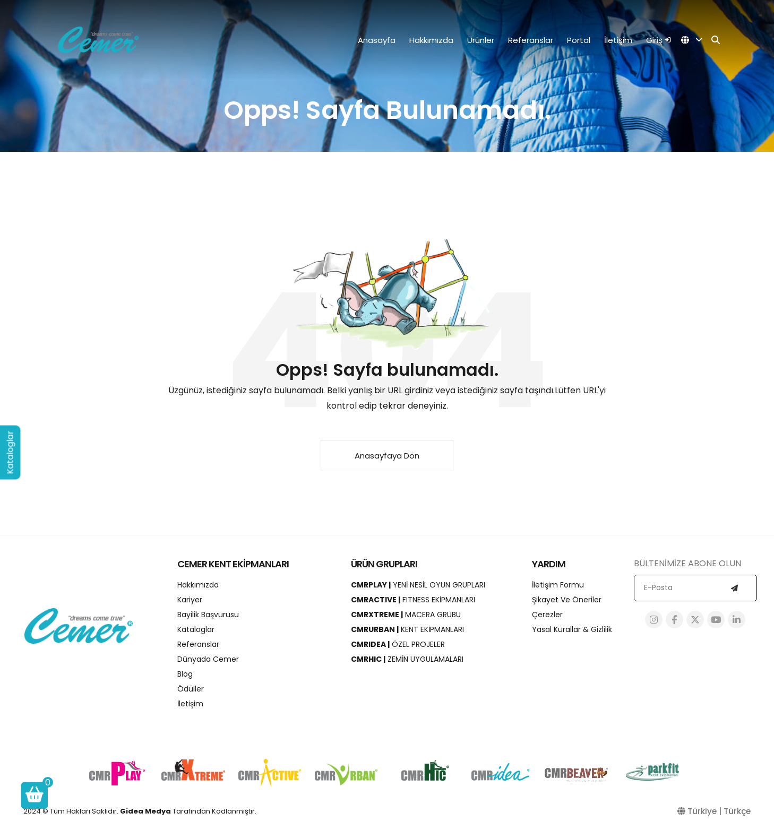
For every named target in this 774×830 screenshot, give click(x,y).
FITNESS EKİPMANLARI (413, 599)
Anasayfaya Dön (387, 455)
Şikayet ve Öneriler (566, 599)
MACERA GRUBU (406, 614)
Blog (185, 674)
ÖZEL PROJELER (398, 644)
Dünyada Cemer (208, 659)
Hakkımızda (431, 40)
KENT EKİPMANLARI (407, 629)
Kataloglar (195, 629)
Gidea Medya (145, 811)
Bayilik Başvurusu (208, 614)
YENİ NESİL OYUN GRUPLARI (418, 585)
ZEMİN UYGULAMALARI (407, 659)
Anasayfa (376, 40)
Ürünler (480, 40)
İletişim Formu (558, 585)
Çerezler (547, 614)
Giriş (658, 40)
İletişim (618, 40)
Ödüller (190, 689)
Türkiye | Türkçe (714, 811)
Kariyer (189, 599)
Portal (578, 40)
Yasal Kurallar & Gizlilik (572, 629)
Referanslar (530, 40)
